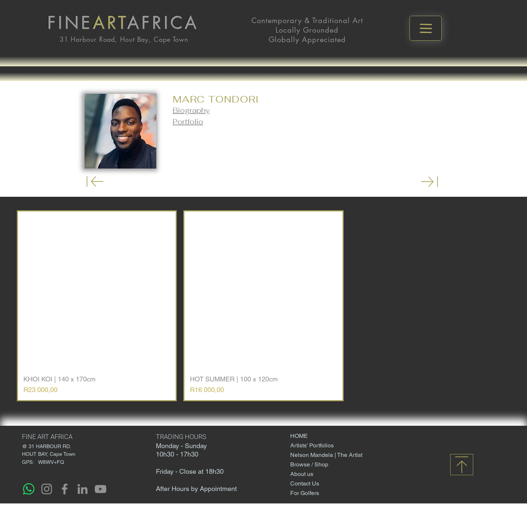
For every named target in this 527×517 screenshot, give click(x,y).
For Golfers (304, 493)
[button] (191, 110)
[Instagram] (47, 489)
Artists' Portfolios (312, 445)
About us (301, 473)
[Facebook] (64, 489)
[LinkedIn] (82, 489)
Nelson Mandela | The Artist (315, 454)
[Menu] (426, 28)
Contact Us (304, 483)
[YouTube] (100, 489)
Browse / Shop (309, 464)
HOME (299, 435)
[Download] (94, 181)
